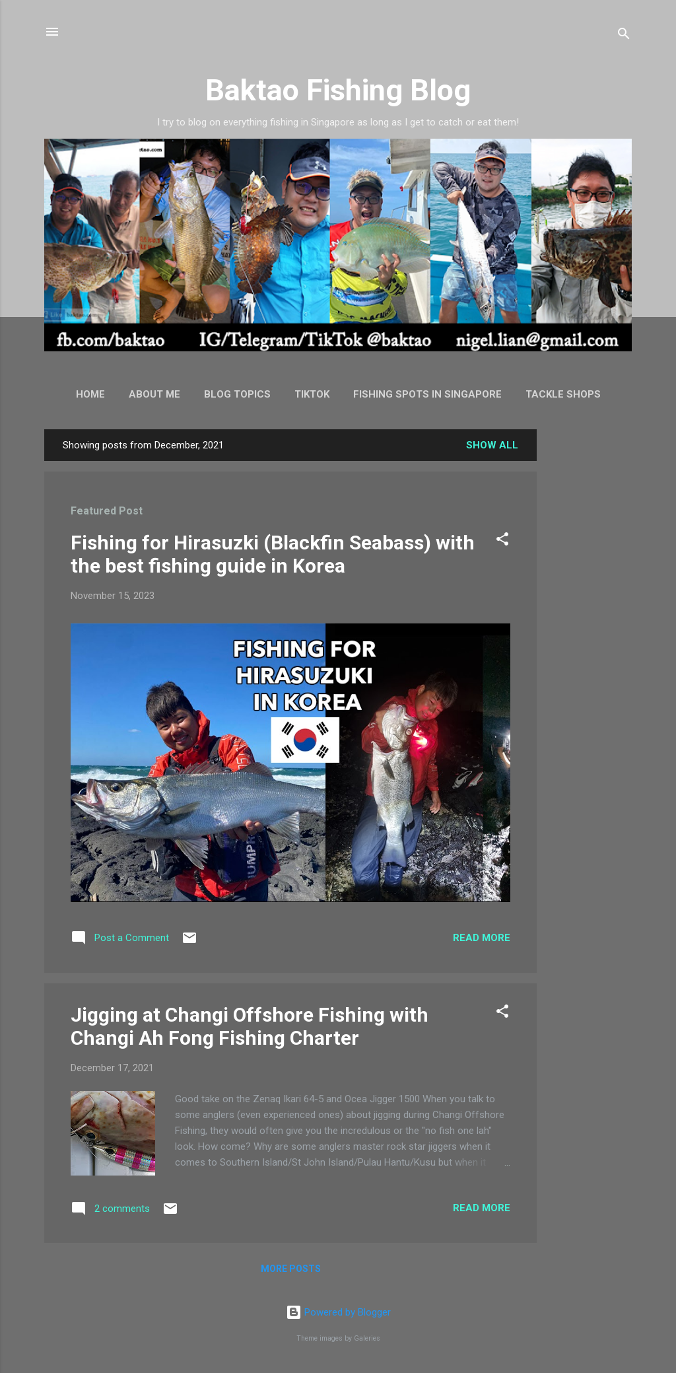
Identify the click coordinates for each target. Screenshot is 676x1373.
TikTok (311, 394)
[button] (502, 541)
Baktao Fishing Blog (338, 90)
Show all (492, 445)
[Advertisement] (589, 627)
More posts (291, 1268)
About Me (154, 394)
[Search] (624, 36)
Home (90, 394)
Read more (481, 938)
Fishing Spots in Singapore (427, 394)
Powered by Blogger (338, 1312)
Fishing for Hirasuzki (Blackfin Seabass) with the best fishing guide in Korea (273, 554)
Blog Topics (237, 394)
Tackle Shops (563, 394)
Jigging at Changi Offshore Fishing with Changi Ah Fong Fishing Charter (249, 1026)
